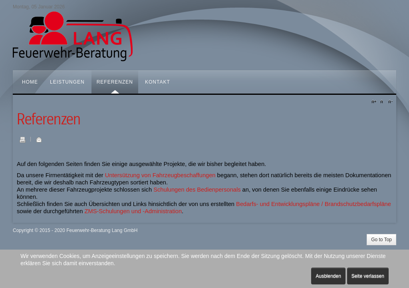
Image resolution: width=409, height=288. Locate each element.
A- (389, 102)
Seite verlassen (367, 276)
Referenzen (49, 119)
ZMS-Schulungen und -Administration (133, 211)
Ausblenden (328, 276)
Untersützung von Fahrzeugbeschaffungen (160, 175)
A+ (375, 102)
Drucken (22, 139)
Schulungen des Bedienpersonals (196, 189)
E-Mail (39, 139)
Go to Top (381, 239)
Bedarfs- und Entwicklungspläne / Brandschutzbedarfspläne (313, 204)
